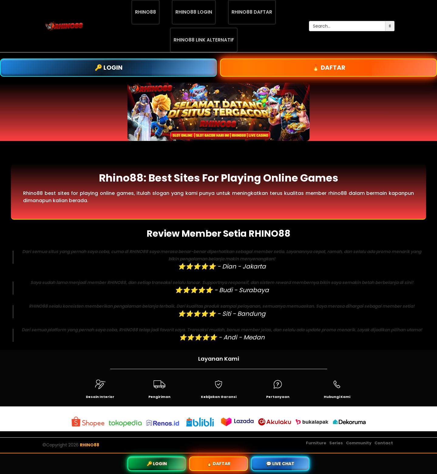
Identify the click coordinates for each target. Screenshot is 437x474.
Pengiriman (159, 396)
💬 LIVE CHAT (280, 464)
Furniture (316, 443)
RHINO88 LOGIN (193, 12)
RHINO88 (145, 12)
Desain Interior (100, 396)
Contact (383, 443)
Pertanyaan (278, 396)
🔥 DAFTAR (328, 67)
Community (358, 443)
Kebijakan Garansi (218, 396)
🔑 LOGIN (109, 67)
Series (336, 443)
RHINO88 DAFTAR (252, 12)
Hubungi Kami (337, 396)
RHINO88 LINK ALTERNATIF (204, 40)
